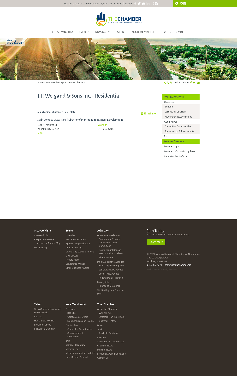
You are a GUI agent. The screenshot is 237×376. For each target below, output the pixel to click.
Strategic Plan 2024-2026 (111, 317)
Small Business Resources (110, 341)
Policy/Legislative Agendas (110, 262)
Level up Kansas (42, 324)
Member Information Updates (179, 151)
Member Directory (73, 3)
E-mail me (148, 113)
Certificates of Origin (175, 111)
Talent (120, 32)
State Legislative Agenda (111, 265)
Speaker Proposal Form (78, 243)
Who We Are (105, 313)
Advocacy (102, 32)
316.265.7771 (154, 264)
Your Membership (144, 32)
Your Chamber (174, 32)
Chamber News (105, 345)
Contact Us (102, 358)
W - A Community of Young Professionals (47, 311)
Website (102, 125)
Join (166, 136)
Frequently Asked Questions (111, 353)
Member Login (91, 3)
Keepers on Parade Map (48, 243)
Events (84, 32)
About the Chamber (107, 309)
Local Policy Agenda (109, 273)
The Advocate (106, 257)
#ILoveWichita (62, 32)
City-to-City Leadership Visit (80, 251)
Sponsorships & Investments (179, 131)
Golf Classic (72, 255)
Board (100, 325)
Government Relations (108, 235)
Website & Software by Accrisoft (162, 269)
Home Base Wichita (44, 320)
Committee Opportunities (178, 126)
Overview (169, 102)
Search (128, 3)
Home (40, 82)
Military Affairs (104, 282)
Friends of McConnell (109, 286)
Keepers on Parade (44, 239)
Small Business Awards (77, 268)
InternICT (39, 316)
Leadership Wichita (75, 264)
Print (177, 82)
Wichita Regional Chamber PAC (110, 292)
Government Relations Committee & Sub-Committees (110, 242)
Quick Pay (106, 3)
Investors (102, 337)
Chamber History (107, 321)
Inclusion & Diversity (44, 328)
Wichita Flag (40, 247)
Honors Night (72, 259)
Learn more (156, 242)
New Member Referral (176, 156)
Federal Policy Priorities (111, 277)
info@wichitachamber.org (177, 264)
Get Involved (170, 121)
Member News (104, 349)
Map (39, 133)
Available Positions (108, 333)
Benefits (169, 106)
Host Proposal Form (76, 239)
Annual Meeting (73, 247)
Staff (99, 329)
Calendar (70, 235)
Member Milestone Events (178, 116)
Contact (118, 3)
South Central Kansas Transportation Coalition (111, 252)
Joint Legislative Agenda (111, 269)
